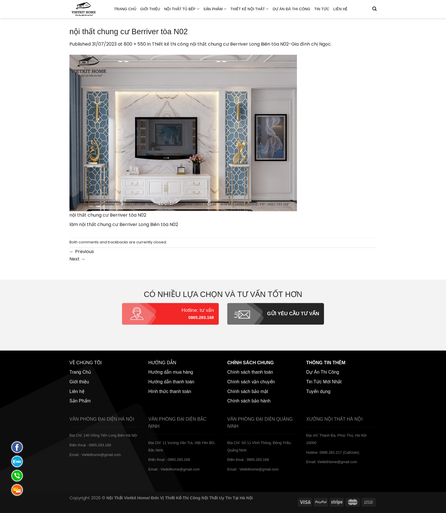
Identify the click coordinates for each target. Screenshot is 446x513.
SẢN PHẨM (214, 9)
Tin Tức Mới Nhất (324, 381)
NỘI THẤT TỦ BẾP (181, 9)
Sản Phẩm (80, 400)
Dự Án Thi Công (322, 372)
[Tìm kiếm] (374, 8)
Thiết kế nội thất (249, 9)
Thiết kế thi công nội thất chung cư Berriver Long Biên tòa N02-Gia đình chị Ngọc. (242, 44)
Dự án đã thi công (291, 9)
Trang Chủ (125, 9)
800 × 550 (135, 44)
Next (77, 259)
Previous (81, 251)
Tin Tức (321, 9)
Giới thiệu (150, 9)
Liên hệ (340, 9)
